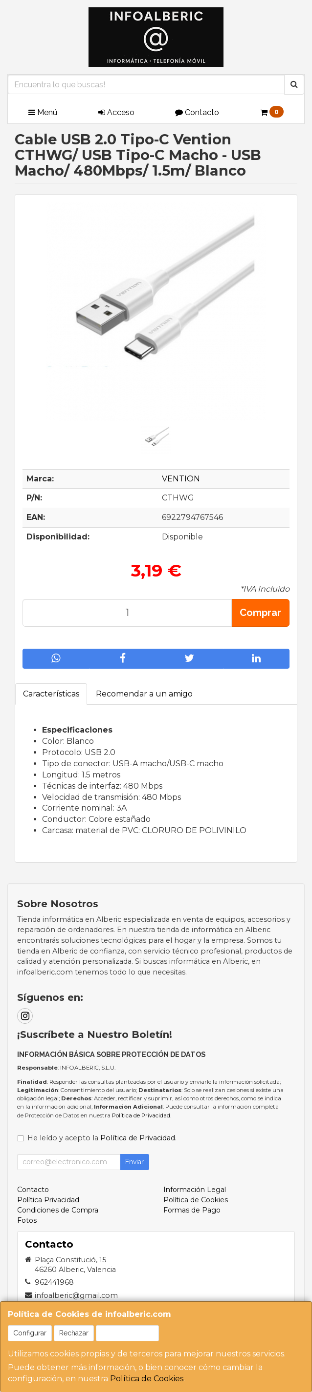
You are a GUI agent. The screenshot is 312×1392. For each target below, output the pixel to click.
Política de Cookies (146, 1378)
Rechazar (74, 1333)
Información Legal (194, 1189)
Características (51, 693)
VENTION (181, 478)
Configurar (29, 1333)
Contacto (197, 112)
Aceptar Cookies (127, 1333)
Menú (42, 112)
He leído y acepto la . (102, 1137)
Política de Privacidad (141, 1115)
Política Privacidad (48, 1199)
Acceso (116, 112)
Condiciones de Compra (57, 1210)
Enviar (134, 1162)
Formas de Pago (192, 1210)
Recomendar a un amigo (144, 693)
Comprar (260, 612)
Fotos (27, 1220)
